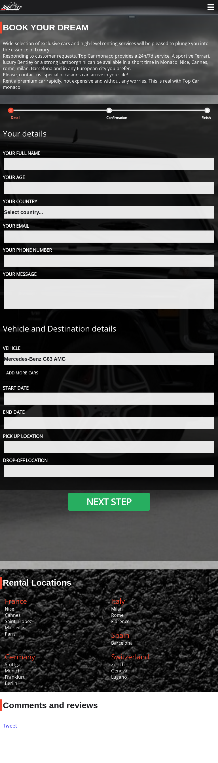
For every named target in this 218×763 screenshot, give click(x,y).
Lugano (119, 677)
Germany (20, 656)
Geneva (119, 671)
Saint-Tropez (18, 621)
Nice (9, 609)
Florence (120, 621)
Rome (117, 615)
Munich (13, 671)
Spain (120, 635)
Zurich (118, 664)
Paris (10, 634)
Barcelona (122, 643)
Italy (118, 601)
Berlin (11, 683)
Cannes (13, 615)
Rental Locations (37, 582)
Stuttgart (14, 664)
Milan (117, 609)
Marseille (14, 627)
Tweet (10, 725)
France (16, 601)
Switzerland (130, 656)
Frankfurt (15, 677)
